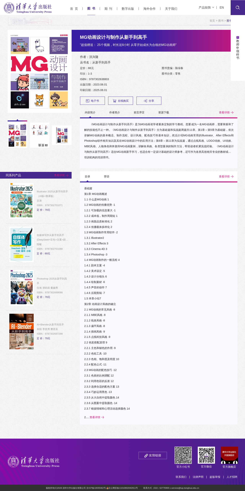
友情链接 (155, 455)
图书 (221, 20)
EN (222, 7)
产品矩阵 (206, 7)
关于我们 (171, 8)
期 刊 (108, 8)
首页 (212, 20)
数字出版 (128, 8)
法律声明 (198, 476)
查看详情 (224, 112)
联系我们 (181, 476)
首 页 (74, 8)
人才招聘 (232, 476)
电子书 (92, 100)
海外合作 (149, 8)
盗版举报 (215, 476)
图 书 (91, 8)
